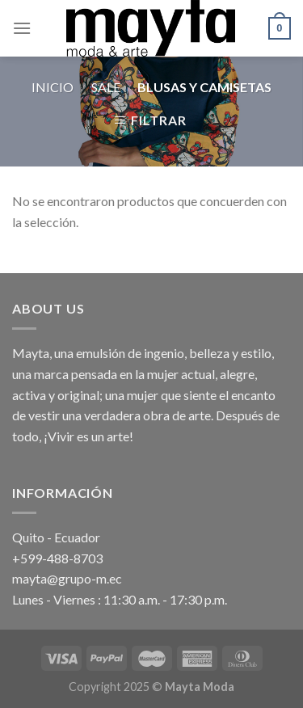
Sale (105, 87)
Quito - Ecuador (56, 537)
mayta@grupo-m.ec (67, 578)
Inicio (53, 87)
